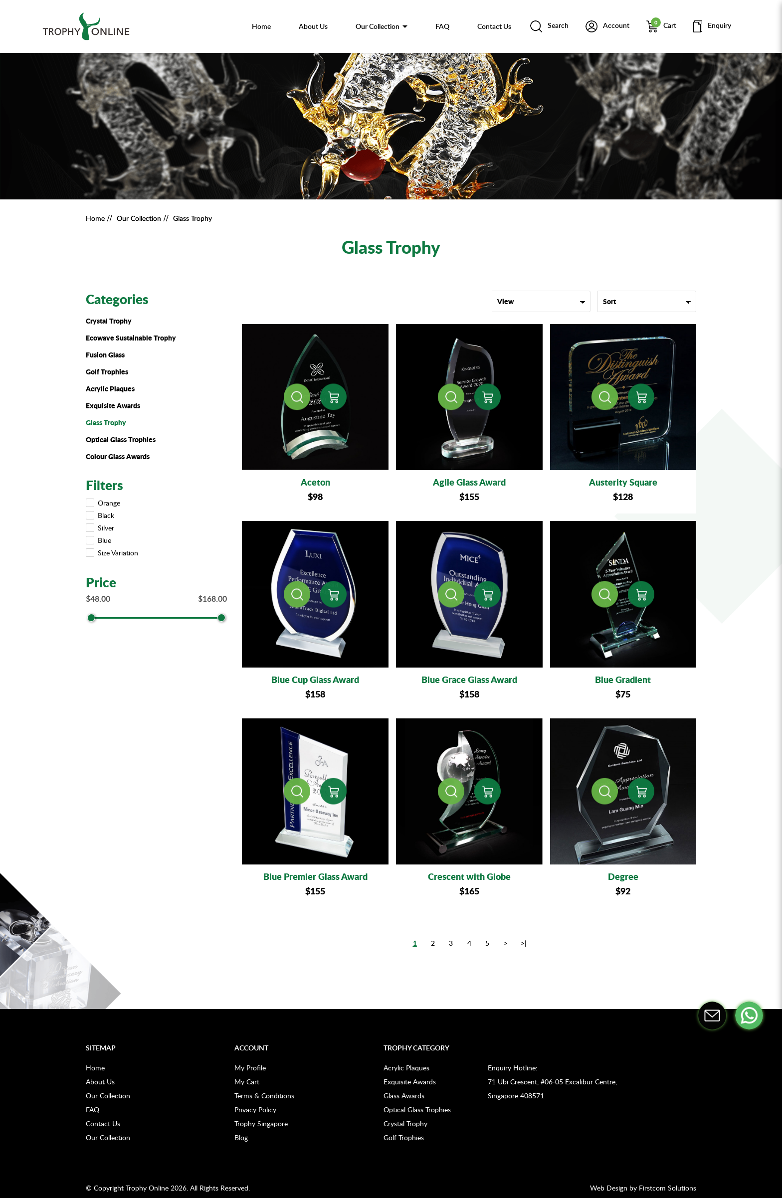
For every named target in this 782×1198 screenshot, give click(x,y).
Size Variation (113, 552)
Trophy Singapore (261, 1123)
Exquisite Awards (113, 405)
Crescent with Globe (469, 876)
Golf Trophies (107, 371)
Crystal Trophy (109, 321)
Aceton (315, 482)
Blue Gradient (623, 679)
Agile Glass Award (469, 482)
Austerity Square (623, 482)
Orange (104, 503)
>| (524, 943)
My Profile (250, 1067)
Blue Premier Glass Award (315, 876)
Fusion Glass (105, 354)
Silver (101, 527)
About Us (100, 1081)
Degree (623, 876)
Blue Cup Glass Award (315, 679)
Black (101, 515)
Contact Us (103, 1123)
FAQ (92, 1109)
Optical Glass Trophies (121, 439)
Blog (241, 1137)
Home (95, 218)
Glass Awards (404, 1095)
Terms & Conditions (264, 1095)
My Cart (246, 1081)
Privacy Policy (255, 1109)
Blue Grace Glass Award (469, 679)
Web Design (608, 1188)
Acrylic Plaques (110, 388)
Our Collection (139, 218)
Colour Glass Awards (118, 456)
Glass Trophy (192, 218)
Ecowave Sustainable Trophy (131, 337)
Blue (99, 540)
